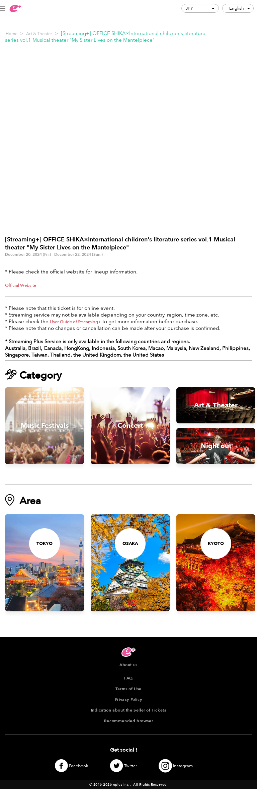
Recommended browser (128, 721)
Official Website (20, 285)
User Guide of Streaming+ (75, 322)
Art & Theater (39, 34)
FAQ (128, 678)
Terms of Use (128, 689)
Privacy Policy (128, 699)
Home (11, 34)
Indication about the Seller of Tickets (128, 710)
